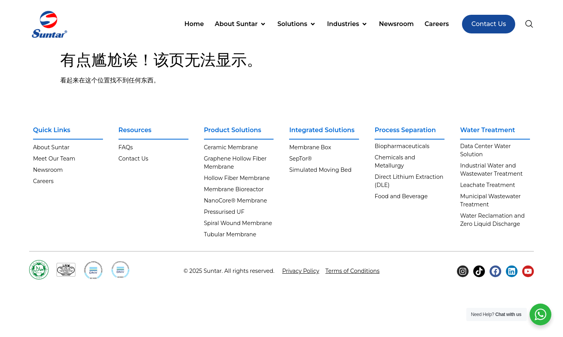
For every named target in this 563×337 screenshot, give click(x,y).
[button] (240, 24)
